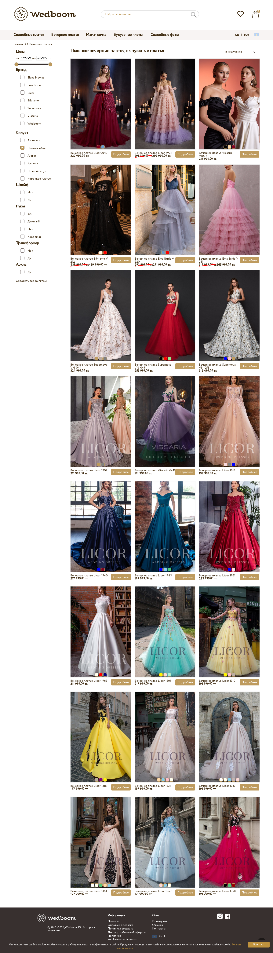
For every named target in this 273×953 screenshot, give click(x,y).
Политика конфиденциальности (122, 938)
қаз (237, 34)
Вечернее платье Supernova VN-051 (217, 366)
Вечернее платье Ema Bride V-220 (155, 260)
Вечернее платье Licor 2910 (88, 153)
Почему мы (159, 921)
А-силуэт (30, 140)
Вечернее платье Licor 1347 (153, 891)
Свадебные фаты (165, 35)
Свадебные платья (29, 35)
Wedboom (30, 123)
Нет (26, 192)
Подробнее (121, 154)
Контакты (159, 928)
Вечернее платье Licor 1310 (217, 681)
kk (160, 936)
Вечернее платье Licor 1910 (88, 470)
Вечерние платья (65, 35)
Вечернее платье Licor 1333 (217, 786)
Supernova (30, 108)
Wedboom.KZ (73, 927)
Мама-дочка (96, 35)
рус (246, 34)
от (24, 58)
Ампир (28, 155)
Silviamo (29, 100)
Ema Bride (30, 85)
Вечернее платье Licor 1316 (88, 786)
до (40, 58)
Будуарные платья (128, 35)
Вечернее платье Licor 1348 (217, 891)
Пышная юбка (33, 148)
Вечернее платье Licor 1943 (153, 575)
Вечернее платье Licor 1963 (88, 681)
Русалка (29, 163)
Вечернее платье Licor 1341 (88, 891)
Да (25, 200)
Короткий (30, 237)
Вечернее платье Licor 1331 (153, 786)
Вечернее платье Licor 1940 (89, 575)
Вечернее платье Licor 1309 (153, 681)
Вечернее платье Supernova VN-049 (153, 366)
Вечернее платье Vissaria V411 (155, 470)
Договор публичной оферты (127, 932)
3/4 (26, 214)
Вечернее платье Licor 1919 (217, 470)
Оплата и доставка (120, 925)
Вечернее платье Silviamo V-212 (89, 260)
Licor (27, 92)
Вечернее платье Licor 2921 (153, 153)
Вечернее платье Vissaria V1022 (215, 154)
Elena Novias (32, 77)
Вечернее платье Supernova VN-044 (88, 366)
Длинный (30, 221)
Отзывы (157, 925)
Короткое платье (35, 178)
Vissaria (29, 116)
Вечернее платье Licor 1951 (217, 575)
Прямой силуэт (34, 171)
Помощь (113, 921)
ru (168, 936)
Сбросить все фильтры (31, 281)
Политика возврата (120, 928)
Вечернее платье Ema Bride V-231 (219, 260)
